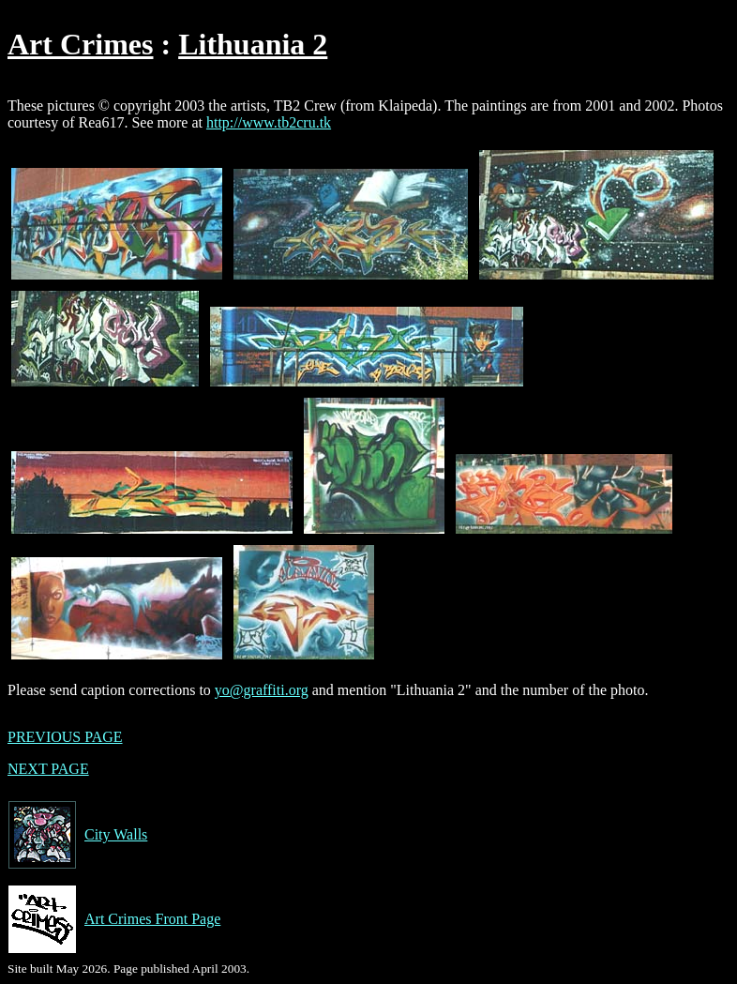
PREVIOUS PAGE (65, 737)
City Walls (77, 835)
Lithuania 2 (252, 44)
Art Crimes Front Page (114, 919)
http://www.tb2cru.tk (268, 122)
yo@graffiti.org (261, 690)
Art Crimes (80, 44)
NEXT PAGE (48, 769)
